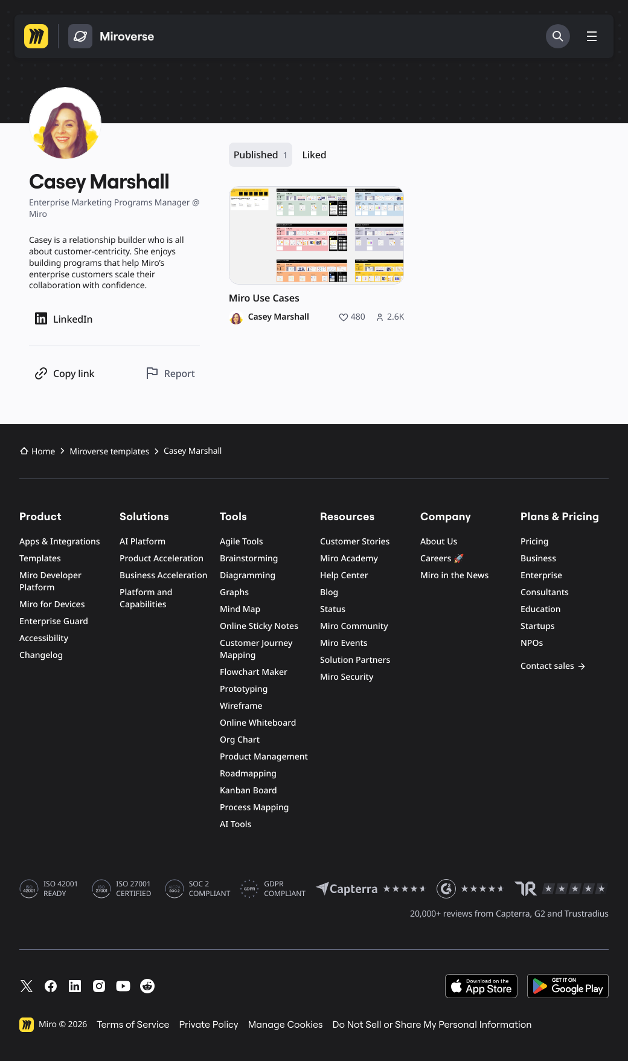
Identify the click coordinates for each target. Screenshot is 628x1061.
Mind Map (240, 609)
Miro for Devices (52, 604)
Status (332, 609)
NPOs (532, 643)
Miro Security (346, 677)
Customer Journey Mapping (256, 649)
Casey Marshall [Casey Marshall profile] (278, 317)
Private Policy (209, 1025)
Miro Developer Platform (50, 581)
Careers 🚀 (442, 558)
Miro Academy (349, 558)
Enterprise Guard (53, 621)
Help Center (344, 575)
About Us (438, 541)
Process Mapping (254, 807)
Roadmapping (248, 773)
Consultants (545, 592)
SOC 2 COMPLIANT (210, 888)
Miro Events (344, 643)
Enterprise (541, 575)
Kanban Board (248, 790)
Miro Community (354, 626)
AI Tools (235, 824)
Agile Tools (241, 541)
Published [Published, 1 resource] (261, 155)
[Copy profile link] (64, 373)
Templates (40, 558)
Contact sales (553, 666)
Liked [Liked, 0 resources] (314, 154)
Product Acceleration (161, 558)
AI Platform (142, 541)
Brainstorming (249, 558)
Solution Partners (355, 660)
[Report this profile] (170, 373)
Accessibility (43, 638)
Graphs (234, 592)
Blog (329, 592)
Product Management (264, 757)
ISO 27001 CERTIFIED (133, 888)
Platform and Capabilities (146, 598)
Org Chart (240, 740)
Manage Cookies (285, 1025)
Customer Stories (354, 541)
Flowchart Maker (253, 672)
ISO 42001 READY (60, 888)
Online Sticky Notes (259, 626)
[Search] (558, 36)
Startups (538, 626)
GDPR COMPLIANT (285, 888)
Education (541, 609)
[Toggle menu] (592, 36)
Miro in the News (454, 575)
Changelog (41, 655)
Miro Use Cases (264, 298)
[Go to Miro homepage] (36, 36)
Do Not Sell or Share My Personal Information (431, 1025)
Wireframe (241, 706)
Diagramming (247, 575)
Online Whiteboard (258, 723)
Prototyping (244, 689)
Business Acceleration (163, 575)
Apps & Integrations (59, 541)
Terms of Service (133, 1025)
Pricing (534, 541)
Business (538, 558)
